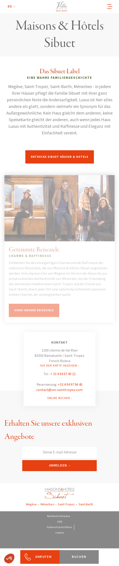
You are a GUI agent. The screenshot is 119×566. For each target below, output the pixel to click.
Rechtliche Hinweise (58, 516)
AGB (59, 522)
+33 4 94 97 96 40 (70, 384)
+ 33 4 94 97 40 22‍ (63, 374)
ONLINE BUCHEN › (59, 398)
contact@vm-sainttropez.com (59, 389)
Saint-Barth (85, 504)
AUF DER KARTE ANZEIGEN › (59, 366)
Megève (31, 504)
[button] (11, 6)
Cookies (59, 533)
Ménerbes (47, 504)
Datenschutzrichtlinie (59, 527)
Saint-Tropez (66, 504)
